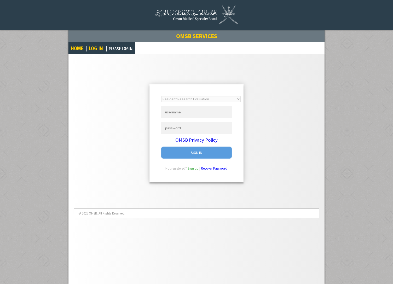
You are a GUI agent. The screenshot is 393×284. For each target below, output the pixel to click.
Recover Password (214, 168)
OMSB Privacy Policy (196, 140)
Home (77, 48)
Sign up (193, 168)
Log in (96, 48)
